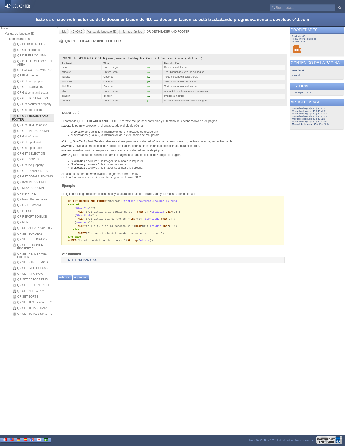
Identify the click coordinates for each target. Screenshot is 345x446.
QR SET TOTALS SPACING (33, 314)
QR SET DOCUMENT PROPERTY (29, 246)
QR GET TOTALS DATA (30, 171)
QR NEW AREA (25, 194)
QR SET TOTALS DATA (30, 308)
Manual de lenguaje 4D (19, 33)
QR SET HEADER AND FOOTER (30, 255)
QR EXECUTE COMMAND (32, 70)
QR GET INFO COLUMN (31, 131)
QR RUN (20, 222)
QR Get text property (28, 165)
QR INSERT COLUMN (29, 182)
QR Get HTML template (30, 125)
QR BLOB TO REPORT (30, 44)
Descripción (71, 113)
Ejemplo (68, 186)
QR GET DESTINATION (30, 99)
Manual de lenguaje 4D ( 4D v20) (309, 108)
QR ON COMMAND (27, 205)
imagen (66, 150)
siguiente (80, 280)
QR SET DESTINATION (30, 240)
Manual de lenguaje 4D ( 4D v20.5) (310, 121)
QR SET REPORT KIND (30, 280)
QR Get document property (32, 104)
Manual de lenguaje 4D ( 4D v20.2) (310, 113)
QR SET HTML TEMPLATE (32, 262)
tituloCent (79, 141)
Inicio (4, 28)
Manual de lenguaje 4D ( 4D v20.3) (310, 116)
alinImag (66, 155)
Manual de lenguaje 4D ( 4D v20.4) (310, 118)
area (93, 174)
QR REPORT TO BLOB (30, 217)
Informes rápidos (19, 39)
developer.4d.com (291, 19)
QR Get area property (28, 81)
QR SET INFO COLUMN (31, 268)
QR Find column (25, 76)
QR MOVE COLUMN (28, 188)
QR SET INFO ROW (28, 274)
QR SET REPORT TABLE (31, 285)
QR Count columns (27, 50)
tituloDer (93, 141)
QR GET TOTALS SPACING (33, 177)
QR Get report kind (27, 142)
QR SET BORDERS (28, 234)
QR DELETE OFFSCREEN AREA (32, 63)
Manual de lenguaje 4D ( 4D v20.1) (310, 111)
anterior (64, 280)
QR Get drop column (28, 110)
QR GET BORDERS (28, 87)
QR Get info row (25, 137)
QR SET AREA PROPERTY (32, 228)
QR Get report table (27, 148)
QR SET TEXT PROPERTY (32, 302)
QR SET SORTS (25, 297)
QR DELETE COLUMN (29, 56)
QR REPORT (23, 211)
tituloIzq (66, 141)
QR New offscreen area (30, 200)
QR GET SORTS (26, 160)
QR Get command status (31, 93)
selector (66, 125)
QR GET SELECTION (29, 154)
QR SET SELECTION (29, 291)
